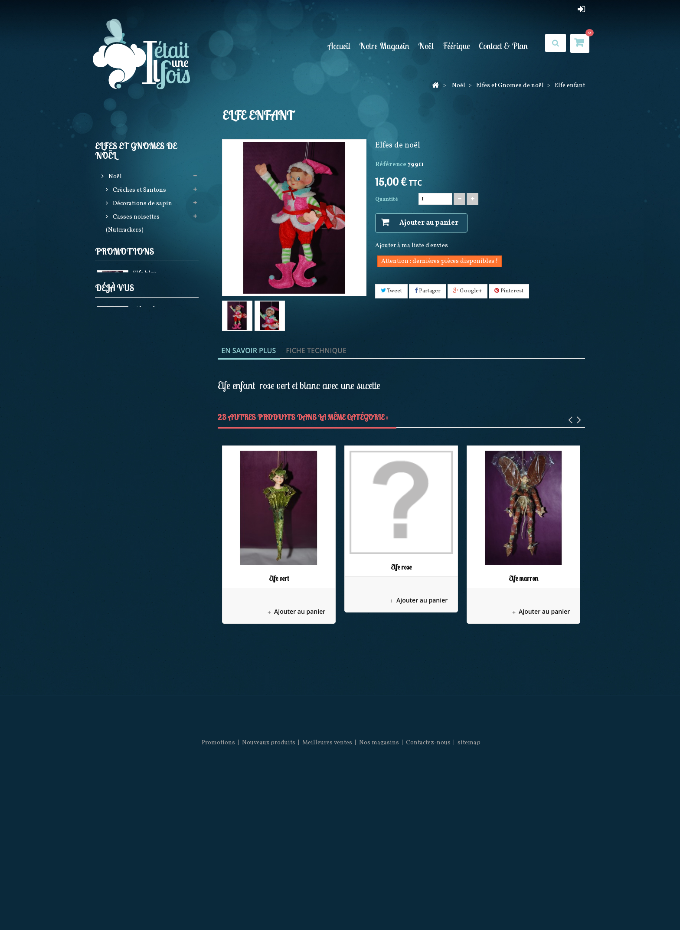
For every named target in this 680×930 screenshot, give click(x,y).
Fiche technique (316, 350)
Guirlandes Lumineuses (145, 286)
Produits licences (136, 326)
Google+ (467, 291)
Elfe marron (523, 578)
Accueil (339, 45)
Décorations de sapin (141, 205)
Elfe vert (279, 578)
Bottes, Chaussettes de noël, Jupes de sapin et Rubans (149, 346)
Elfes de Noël (135, 272)
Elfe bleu (145, 614)
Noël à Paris (128, 433)
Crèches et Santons (138, 192)
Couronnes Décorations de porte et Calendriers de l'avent (148, 399)
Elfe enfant (148, 702)
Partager (428, 291)
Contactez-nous (428, 904)
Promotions (124, 590)
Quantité (386, 199)
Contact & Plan (503, 45)
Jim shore (125, 299)
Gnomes (128, 259)
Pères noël (126, 312)
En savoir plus (248, 350)
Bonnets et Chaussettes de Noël (146, 546)
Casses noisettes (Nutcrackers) (133, 225)
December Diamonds (141, 513)
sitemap (469, 904)
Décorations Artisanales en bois (147, 493)
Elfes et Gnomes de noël (145, 245)
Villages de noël (134, 419)
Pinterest (508, 291)
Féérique (456, 45)
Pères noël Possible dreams (150, 459)
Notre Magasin (384, 45)
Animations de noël (140, 366)
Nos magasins (379, 904)
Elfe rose (401, 567)
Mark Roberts (131, 446)
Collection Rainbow (140, 473)
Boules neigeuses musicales (151, 379)
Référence (390, 164)
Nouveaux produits (268, 904)
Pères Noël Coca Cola (141, 526)
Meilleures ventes (327, 904)
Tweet (391, 291)
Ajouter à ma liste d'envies (411, 246)
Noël (426, 45)
